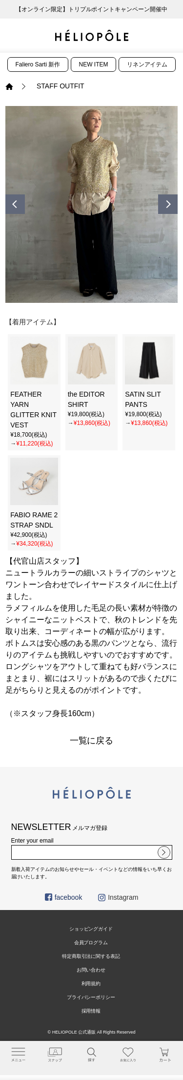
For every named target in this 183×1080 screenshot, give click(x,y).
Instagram (118, 897)
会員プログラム (91, 942)
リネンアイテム (147, 64)
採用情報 (91, 1011)
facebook (63, 897)
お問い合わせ (91, 970)
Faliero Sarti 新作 (38, 64)
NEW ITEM (93, 64)
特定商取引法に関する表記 (91, 956)
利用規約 (91, 983)
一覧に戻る (92, 740)
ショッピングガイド (91, 929)
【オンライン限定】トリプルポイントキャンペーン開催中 (92, 9)
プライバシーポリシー (91, 997)
